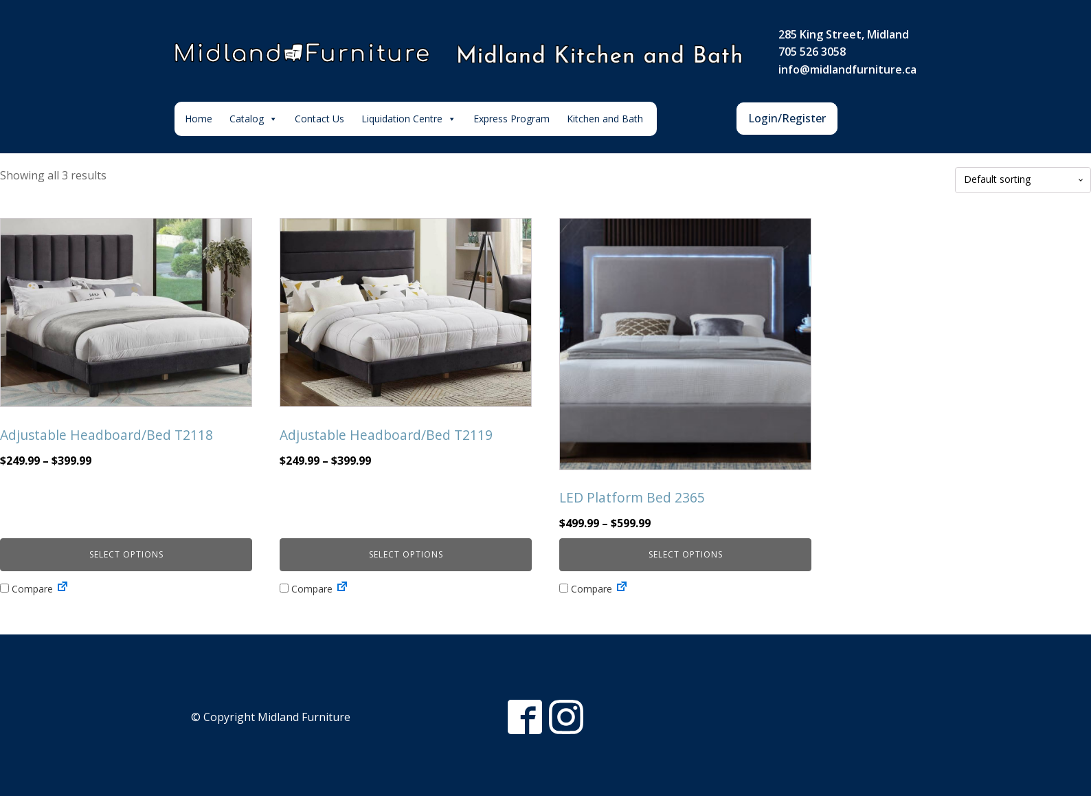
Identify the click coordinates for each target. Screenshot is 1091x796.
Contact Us (319, 118)
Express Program (511, 118)
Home (198, 118)
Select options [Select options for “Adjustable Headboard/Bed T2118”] (126, 554)
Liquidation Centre (408, 119)
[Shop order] (1023, 180)
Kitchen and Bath (605, 118)
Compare (26, 588)
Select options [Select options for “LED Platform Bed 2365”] (686, 554)
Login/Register (787, 118)
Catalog (253, 119)
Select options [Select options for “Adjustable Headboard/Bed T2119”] (406, 554)
